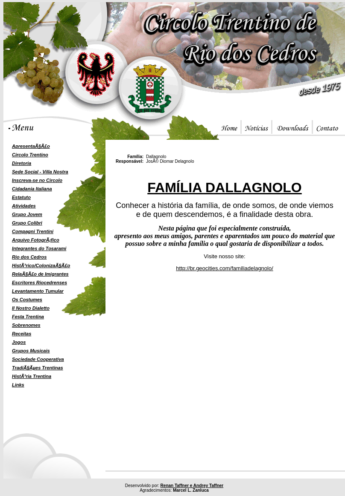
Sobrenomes (26, 325)
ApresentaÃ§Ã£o (31, 146)
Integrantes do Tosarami (39, 248)
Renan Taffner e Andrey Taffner (192, 485)
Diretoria (21, 163)
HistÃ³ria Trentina (31, 376)
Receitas (21, 333)
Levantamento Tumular (38, 291)
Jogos (19, 342)
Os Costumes (27, 299)
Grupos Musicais (31, 350)
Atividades (24, 205)
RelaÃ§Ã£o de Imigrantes (40, 274)
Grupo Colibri (27, 222)
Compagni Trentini (32, 231)
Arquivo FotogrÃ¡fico (35, 239)
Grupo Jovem (27, 214)
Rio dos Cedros (29, 257)
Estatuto (21, 197)
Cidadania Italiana (32, 188)
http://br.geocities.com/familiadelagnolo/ (224, 268)
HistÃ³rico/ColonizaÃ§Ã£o (41, 265)
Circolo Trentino (30, 154)
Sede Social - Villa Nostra (40, 171)
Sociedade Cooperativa (38, 359)
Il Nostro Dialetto (31, 308)
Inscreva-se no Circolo (37, 180)
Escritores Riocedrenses (39, 282)
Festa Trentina (28, 316)
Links (18, 384)
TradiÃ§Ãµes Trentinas (37, 367)
